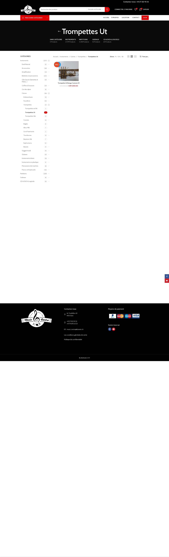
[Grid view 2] (128, 56)
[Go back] (59, 31)
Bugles (25, 124)
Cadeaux (23, 177)
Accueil (55, 57)
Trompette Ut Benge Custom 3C (69, 83)
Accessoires (26, 68)
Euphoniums (27, 143)
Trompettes (27, 105)
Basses (25, 147)
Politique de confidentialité (73, 339)
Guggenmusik (26, 151)
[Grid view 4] (135, 56)
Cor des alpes (26, 89)
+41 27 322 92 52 (142, 2)
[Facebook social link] (109, 329)
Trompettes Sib (30, 116)
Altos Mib (26, 128)
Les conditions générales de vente (75, 335)
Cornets (26, 120)
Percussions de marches (30, 166)
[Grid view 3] (132, 56)
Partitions (23, 174)
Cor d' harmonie (28, 131)
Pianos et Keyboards (29, 170)
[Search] (74, 9)
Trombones (27, 135)
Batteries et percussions (30, 76)
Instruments (24, 61)
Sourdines (26, 101)
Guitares (24, 154)
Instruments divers (28, 158)
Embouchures (28, 97)
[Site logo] (28, 9)
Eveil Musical (26, 64)
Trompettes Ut (30, 112)
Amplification (26, 72)
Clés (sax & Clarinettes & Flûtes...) (30, 81)
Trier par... (145, 56)
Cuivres (24, 93)
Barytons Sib (27, 139)
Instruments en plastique (30, 162)
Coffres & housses (28, 86)
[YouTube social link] (113, 329)
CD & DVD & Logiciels (27, 181)
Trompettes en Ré (31, 108)
